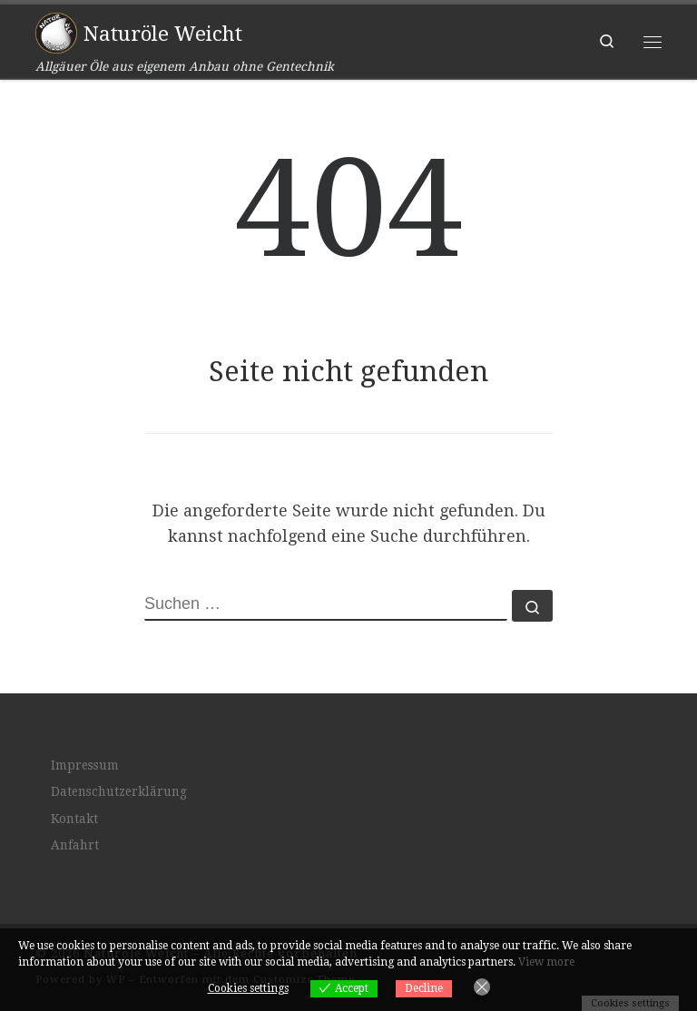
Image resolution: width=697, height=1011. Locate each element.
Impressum (85, 765)
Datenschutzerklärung (119, 791)
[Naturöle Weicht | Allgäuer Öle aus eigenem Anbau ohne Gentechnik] (56, 32)
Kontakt (74, 818)
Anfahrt (75, 845)
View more (546, 962)
